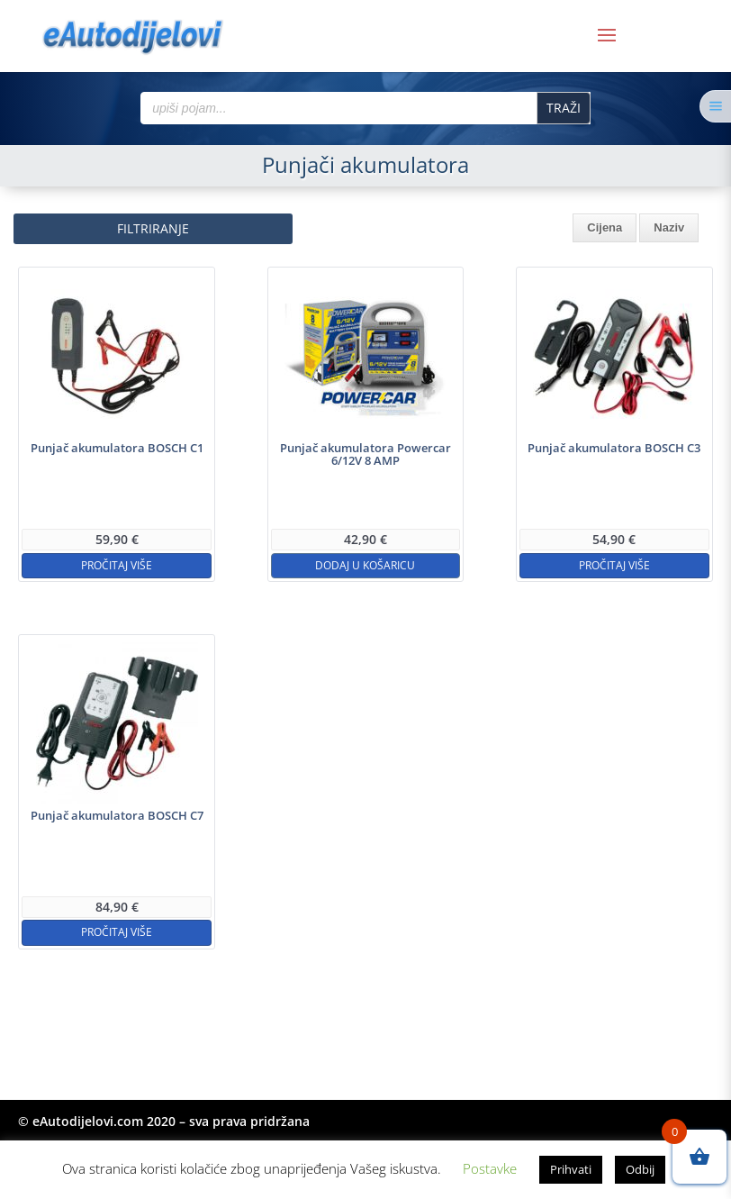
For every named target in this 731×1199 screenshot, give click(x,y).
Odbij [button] (640, 1169)
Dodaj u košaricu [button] (365, 565)
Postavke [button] (490, 1168)
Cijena (604, 227)
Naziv (669, 227)
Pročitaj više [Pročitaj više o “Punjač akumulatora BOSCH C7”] (116, 932)
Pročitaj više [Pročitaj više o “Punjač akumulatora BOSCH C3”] (614, 565)
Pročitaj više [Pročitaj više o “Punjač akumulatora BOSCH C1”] (116, 565)
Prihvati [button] (570, 1169)
